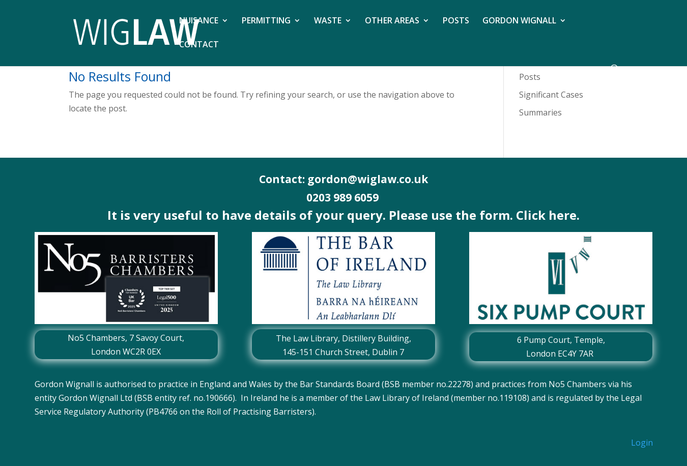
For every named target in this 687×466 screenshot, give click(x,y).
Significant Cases (551, 94)
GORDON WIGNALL (519, 21)
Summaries (540, 112)
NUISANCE (198, 21)
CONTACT (199, 45)
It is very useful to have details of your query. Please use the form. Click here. (343, 215)
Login (642, 442)
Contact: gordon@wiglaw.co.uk (343, 179)
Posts (529, 76)
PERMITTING (266, 21)
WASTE (327, 21)
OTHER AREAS (392, 21)
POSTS (456, 21)
